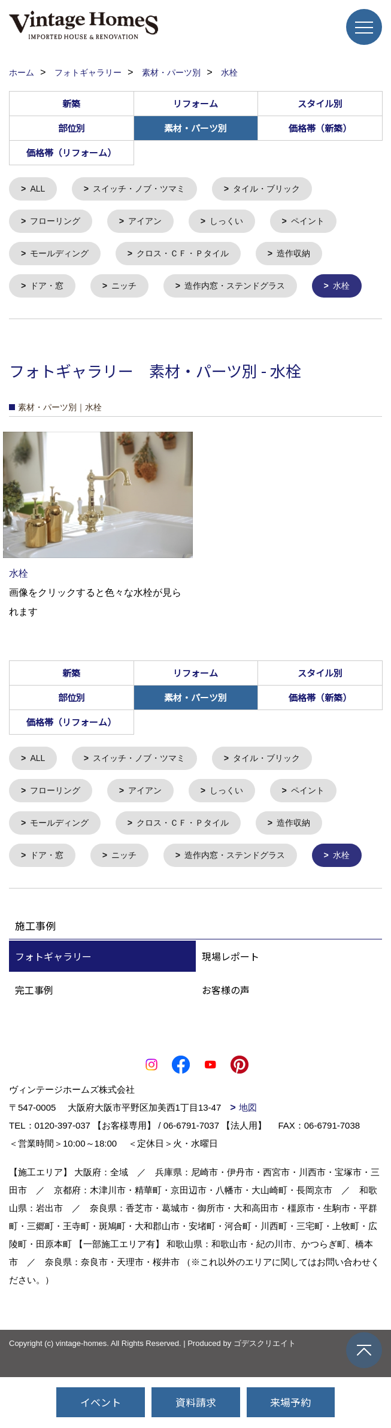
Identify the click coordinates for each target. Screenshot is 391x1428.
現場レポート (230, 1033)
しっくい (235, 223)
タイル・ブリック (278, 189)
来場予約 (290, 1401)
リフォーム (195, 103)
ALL (39, 189)
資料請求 (195, 1401)
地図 (248, 1184)
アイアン (151, 223)
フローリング (58, 223)
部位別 (71, 128)
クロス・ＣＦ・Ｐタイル (191, 256)
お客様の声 (226, 1066)
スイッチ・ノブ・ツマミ (144, 189)
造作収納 (307, 256)
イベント (100, 1401)
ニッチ (128, 290)
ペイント (320, 223)
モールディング (62, 256)
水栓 (40, 324)
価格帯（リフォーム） (71, 152)
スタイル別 (320, 103)
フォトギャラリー (53, 1033)
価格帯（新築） (320, 128)
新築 (71, 103)
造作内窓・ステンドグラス (244, 290)
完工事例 (34, 1066)
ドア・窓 (49, 290)
